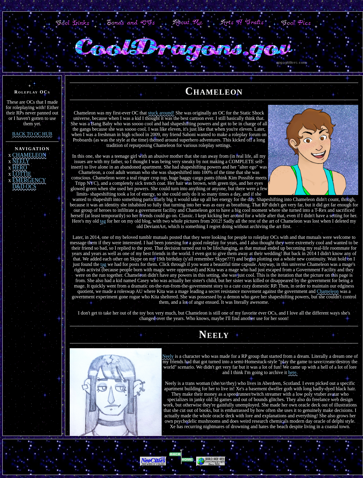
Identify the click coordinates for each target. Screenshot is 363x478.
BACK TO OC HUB (32, 133)
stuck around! (161, 112)
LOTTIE (21, 174)
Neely (168, 356)
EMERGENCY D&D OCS (29, 183)
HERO (19, 168)
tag (103, 221)
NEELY (20, 161)
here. (293, 372)
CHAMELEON (29, 155)
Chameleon (328, 291)
